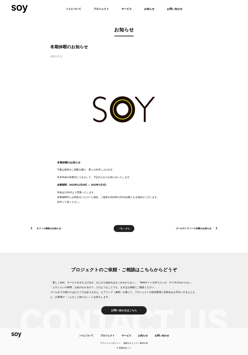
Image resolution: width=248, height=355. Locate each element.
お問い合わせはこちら (124, 310)
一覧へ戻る (124, 228)
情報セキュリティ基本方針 (135, 343)
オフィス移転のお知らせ (49, 228)
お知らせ (149, 8)
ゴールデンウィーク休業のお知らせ (193, 228)
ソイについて (73, 8)
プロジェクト (101, 8)
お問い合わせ (174, 8)
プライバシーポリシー (110, 343)
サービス (126, 8)
